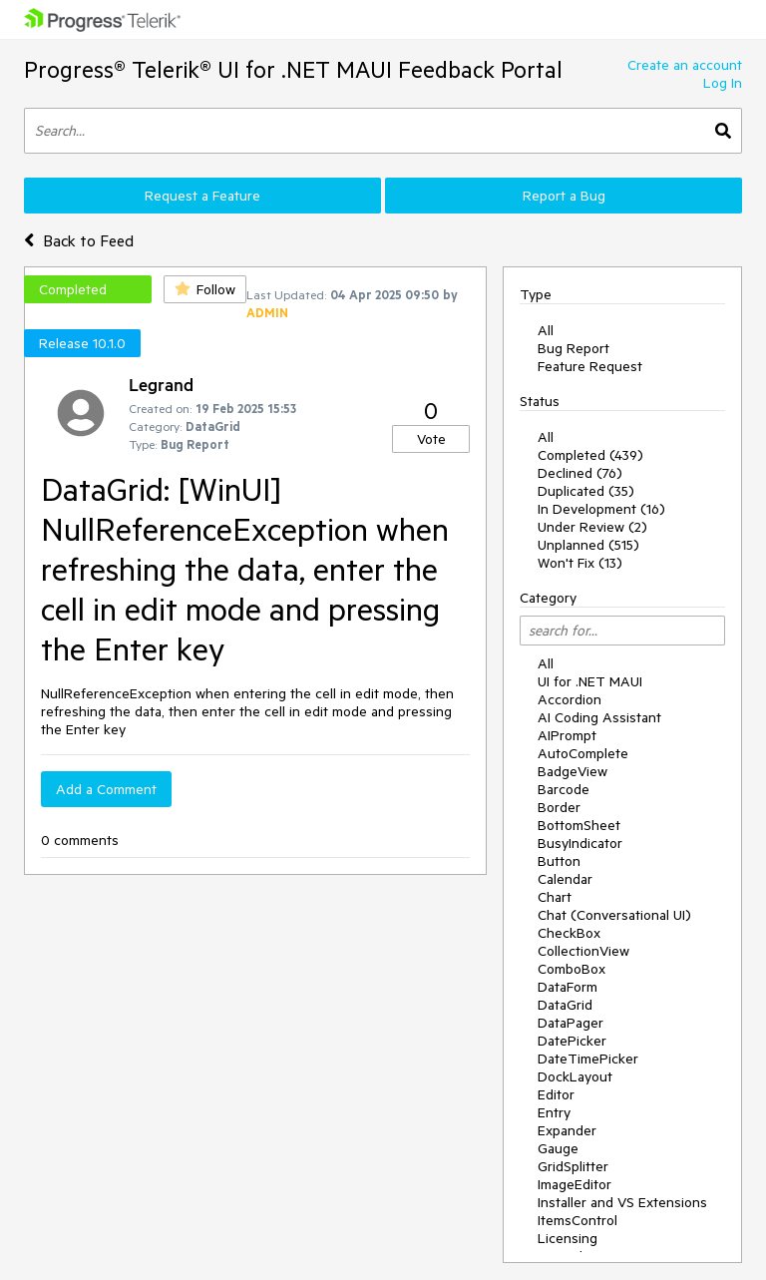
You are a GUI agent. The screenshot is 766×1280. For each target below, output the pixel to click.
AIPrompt (567, 735)
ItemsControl (577, 1220)
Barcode (563, 789)
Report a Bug (564, 196)
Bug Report (573, 348)
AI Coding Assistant (599, 717)
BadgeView (572, 771)
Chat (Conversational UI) (614, 915)
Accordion (569, 699)
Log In (722, 83)
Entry (554, 1112)
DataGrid (565, 1005)
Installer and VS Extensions (622, 1202)
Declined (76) (580, 473)
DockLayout (575, 1076)
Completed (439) (590, 455)
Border (559, 807)
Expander (567, 1130)
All (546, 330)
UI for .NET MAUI (590, 681)
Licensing (567, 1238)
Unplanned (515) (588, 545)
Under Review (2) (592, 527)
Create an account (684, 65)
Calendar (565, 879)
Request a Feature (202, 196)
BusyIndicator (580, 843)
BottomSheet (579, 825)
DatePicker (572, 1041)
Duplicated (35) (586, 491)
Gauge (558, 1148)
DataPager (570, 1023)
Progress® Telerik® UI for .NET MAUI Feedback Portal (293, 69)
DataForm (567, 987)
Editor (556, 1094)
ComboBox (571, 969)
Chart (555, 897)
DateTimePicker (588, 1058)
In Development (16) (601, 509)
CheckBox (569, 933)
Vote (431, 439)
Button (559, 861)
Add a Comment (106, 789)
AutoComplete (583, 753)
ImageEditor (574, 1184)
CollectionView (583, 951)
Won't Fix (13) (580, 563)
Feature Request (590, 366)
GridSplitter (573, 1166)
